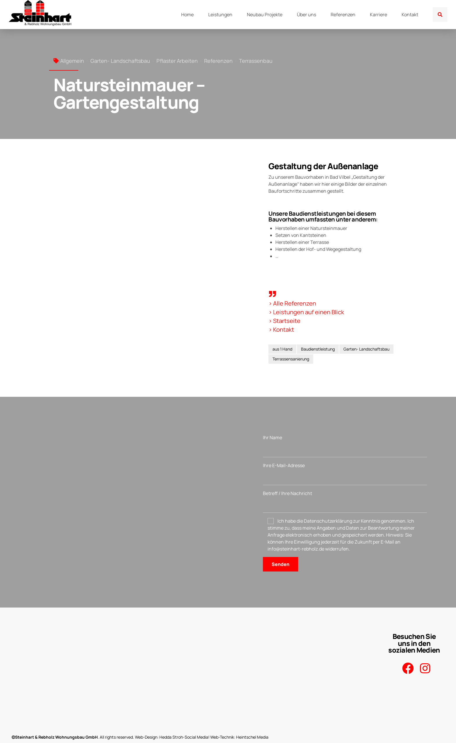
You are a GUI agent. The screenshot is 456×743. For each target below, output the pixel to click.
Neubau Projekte (264, 14)
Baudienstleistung (318, 349)
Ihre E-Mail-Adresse (345, 473)
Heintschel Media (252, 737)
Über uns (306, 14)
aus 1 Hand (282, 349)
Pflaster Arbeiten (177, 60)
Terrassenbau (255, 60)
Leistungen (220, 14)
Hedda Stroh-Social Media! (184, 737)
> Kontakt (281, 329)
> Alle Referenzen (292, 303)
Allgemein (72, 60)
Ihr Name (345, 445)
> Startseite (284, 321)
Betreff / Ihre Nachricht (345, 501)
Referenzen (343, 14)
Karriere (378, 14)
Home (187, 14)
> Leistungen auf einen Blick (306, 312)
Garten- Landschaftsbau (120, 60)
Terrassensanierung (290, 359)
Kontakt (410, 14)
